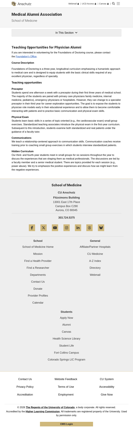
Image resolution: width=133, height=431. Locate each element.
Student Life (66, 345)
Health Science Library (66, 338)
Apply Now (66, 317)
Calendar (37, 302)
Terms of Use (66, 386)
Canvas (66, 331)
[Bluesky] (101, 232)
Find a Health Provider (38, 260)
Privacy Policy (25, 386)
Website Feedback (66, 379)
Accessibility (106, 386)
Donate (37, 288)
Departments (38, 274)
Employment (66, 394)
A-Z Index (95, 260)
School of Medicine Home (38, 246)
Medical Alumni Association (37, 14)
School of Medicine (24, 20)
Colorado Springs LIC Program (66, 359)
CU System (107, 379)
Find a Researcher (38, 267)
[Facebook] (32, 232)
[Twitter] (43, 232)
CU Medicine (95, 253)
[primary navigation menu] (118, 4)
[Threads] (89, 232)
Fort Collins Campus (66, 352)
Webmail (95, 274)
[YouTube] (55, 232)
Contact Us (38, 281)
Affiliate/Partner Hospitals (95, 246)
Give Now (107, 394)
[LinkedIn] (78, 232)
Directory (95, 267)
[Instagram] (66, 232)
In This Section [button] (66, 32)
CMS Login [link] (66, 424)
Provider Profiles (38, 295)
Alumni (66, 324)
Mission (38, 253)
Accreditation (25, 394)
